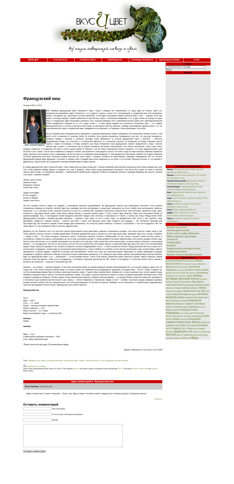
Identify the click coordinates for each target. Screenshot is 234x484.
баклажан (190, 261)
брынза (201, 264)
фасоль (170, 331)
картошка (171, 284)
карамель (186, 282)
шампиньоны (190, 334)
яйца (194, 338)
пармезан (194, 306)
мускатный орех (70, 361)
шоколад (203, 334)
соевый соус (172, 325)
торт (184, 328)
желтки (185, 272)
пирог (195, 309)
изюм (189, 275)
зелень (182, 275)
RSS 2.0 (120, 369)
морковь (171, 297)
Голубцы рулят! (174, 242)
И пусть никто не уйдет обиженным (183, 233)
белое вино (173, 263)
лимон (202, 287)
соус (183, 325)
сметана (205, 322)
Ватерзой (171, 245)
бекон (199, 260)
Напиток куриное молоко (178, 230)
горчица (180, 270)
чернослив (205, 331)
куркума (194, 288)
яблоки (177, 338)
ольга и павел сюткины (190, 303)
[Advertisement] (89, 77)
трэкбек (154, 369)
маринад (177, 294)
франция (110, 361)
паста (203, 307)
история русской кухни (182, 278)
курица (185, 288)
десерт (169, 273)
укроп (195, 328)
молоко (203, 294)
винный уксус (181, 267)
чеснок (171, 334)
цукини (196, 332)
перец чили (172, 309)
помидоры (173, 312)
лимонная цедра (174, 291)
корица (198, 284)
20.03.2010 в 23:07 (45, 386)
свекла (183, 319)
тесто (103, 361)
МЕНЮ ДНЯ (33, 60)
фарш (202, 328)
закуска (192, 273)
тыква (189, 328)
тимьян (176, 328)
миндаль (192, 294)
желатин (177, 273)
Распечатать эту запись (36, 366)
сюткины (202, 325)
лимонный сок (191, 290)
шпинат (169, 338)
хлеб (190, 331)
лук (203, 290)
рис (189, 316)
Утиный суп (172, 239)
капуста (177, 282)
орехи (185, 307)
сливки (81, 361)
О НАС (196, 60)
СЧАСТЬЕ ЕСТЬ (60, 60)
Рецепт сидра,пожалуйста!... (185, 210)
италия (203, 279)
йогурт (169, 281)
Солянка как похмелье (177, 251)
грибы (205, 269)
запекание (202, 272)
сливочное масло (92, 361)
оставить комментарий (140, 369)
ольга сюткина (174, 306)
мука (181, 297)
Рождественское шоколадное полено (184, 248)
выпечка (194, 266)
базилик (181, 260)
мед (185, 294)
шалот (179, 334)
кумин (206, 284)
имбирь (198, 275)
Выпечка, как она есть (177, 227)
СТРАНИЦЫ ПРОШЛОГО (142, 60)
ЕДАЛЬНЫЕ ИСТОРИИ (169, 60)
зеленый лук (172, 276)
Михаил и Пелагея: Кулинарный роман (184, 255)
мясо (206, 297)
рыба (205, 315)
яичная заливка (121, 361)
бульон (170, 266)
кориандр (189, 285)
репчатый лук (180, 316)
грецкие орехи (192, 269)
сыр (193, 325)
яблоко (186, 338)
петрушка (185, 309)
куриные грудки (173, 288)
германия (32, 361)
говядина (171, 269)
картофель (198, 281)
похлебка (184, 313)
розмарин (197, 316)
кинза (180, 284)
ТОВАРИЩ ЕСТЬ (115, 60)
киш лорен (41, 361)
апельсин (171, 260)
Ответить (158, 399)
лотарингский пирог (55, 361)
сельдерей (194, 318)
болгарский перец (188, 264)
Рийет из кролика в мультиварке (181, 236)
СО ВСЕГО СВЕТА (88, 60)
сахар (176, 318)
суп (188, 325)
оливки (182, 300)
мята (168, 300)
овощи (175, 300)
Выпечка (76, 369)
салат (169, 319)
